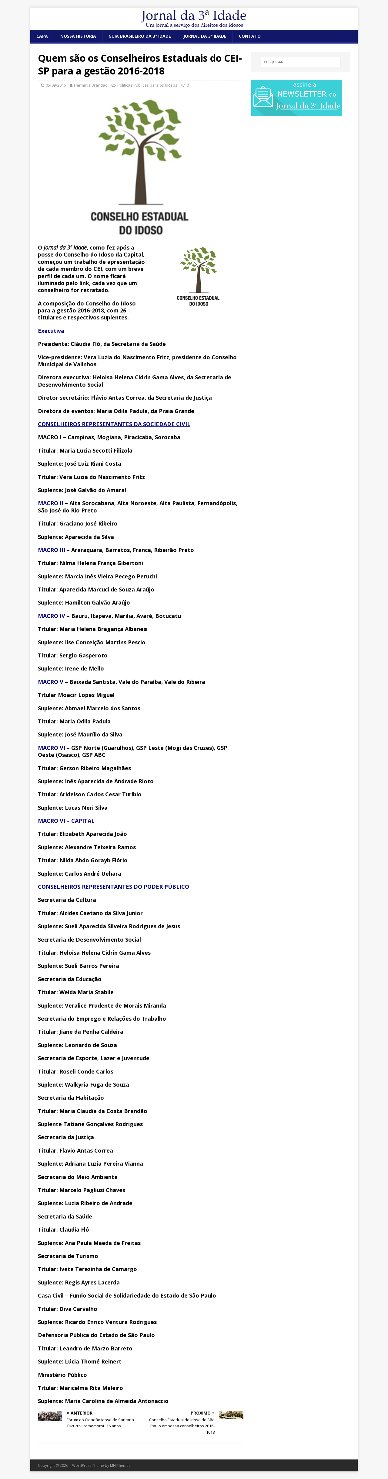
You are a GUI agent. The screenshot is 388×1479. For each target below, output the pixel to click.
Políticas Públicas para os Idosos (147, 85)
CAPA (42, 36)
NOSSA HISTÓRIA (78, 36)
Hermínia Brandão (91, 85)
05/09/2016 (56, 85)
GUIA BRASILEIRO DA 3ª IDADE (140, 36)
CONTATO (250, 36)
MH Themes (120, 1465)
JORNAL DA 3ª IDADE (204, 36)
